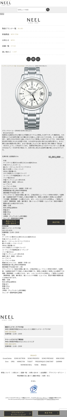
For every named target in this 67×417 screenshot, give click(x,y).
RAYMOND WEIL (26, 365)
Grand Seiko (7, 358)
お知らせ (8, 40)
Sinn (6, 361)
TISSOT (30, 361)
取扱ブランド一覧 (12, 28)
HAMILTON (21, 361)
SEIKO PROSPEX (33, 358)
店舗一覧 (9, 46)
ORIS (12, 361)
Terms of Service (51, 400)
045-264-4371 (10, 344)
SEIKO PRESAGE (48, 358)
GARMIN (59, 361)
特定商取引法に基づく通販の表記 (28, 376)
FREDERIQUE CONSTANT (44, 361)
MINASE (43, 365)
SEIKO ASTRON (19, 358)
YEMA (36, 365)
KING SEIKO (60, 358)
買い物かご (9, 51)
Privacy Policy (40, 400)
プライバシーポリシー (56, 372)
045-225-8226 (7, 230)
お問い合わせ (33, 372)
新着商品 (10, 34)
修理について (5, 372)
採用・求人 (46, 376)
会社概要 (43, 372)
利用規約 (51, 398)
